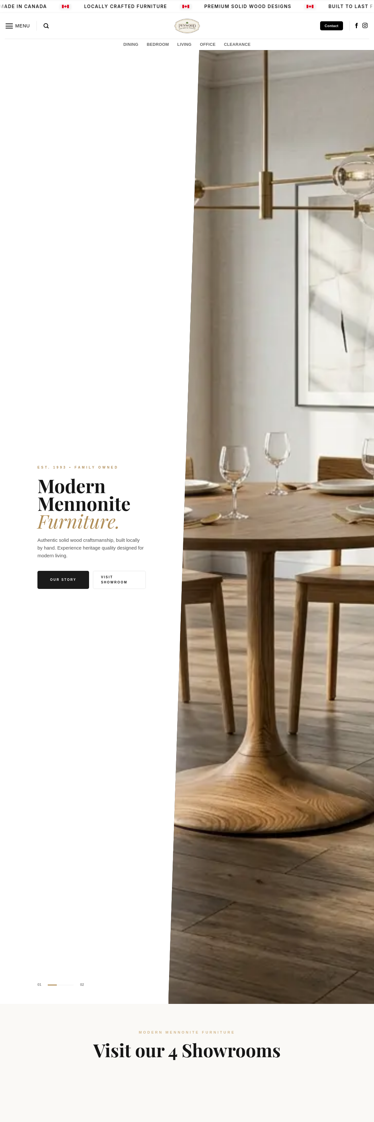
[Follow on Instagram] (365, 26)
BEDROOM (158, 44)
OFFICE (208, 44)
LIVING (184, 44)
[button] (17, 26)
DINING (130, 44)
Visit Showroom (114, 579)
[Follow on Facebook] (356, 26)
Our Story (63, 579)
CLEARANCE (237, 44)
